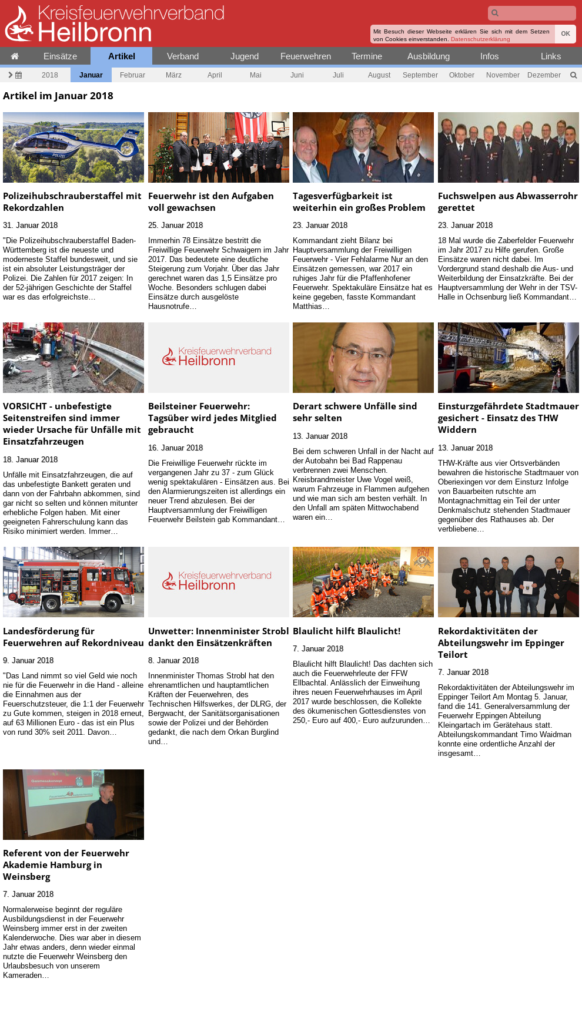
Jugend (244, 56)
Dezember (544, 74)
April (215, 74)
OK (565, 34)
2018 (50, 74)
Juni (297, 74)
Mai (256, 74)
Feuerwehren (305, 56)
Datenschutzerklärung (480, 39)
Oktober (461, 74)
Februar (132, 74)
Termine (367, 56)
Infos (489, 56)
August (379, 74)
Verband (183, 56)
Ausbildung (428, 56)
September (420, 74)
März (174, 74)
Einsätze (60, 56)
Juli (338, 74)
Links (551, 56)
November (503, 74)
